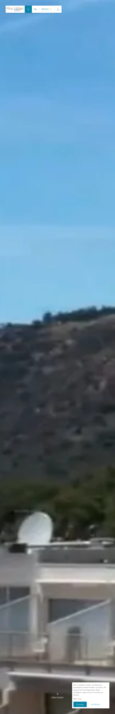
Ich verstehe (80, 704)
